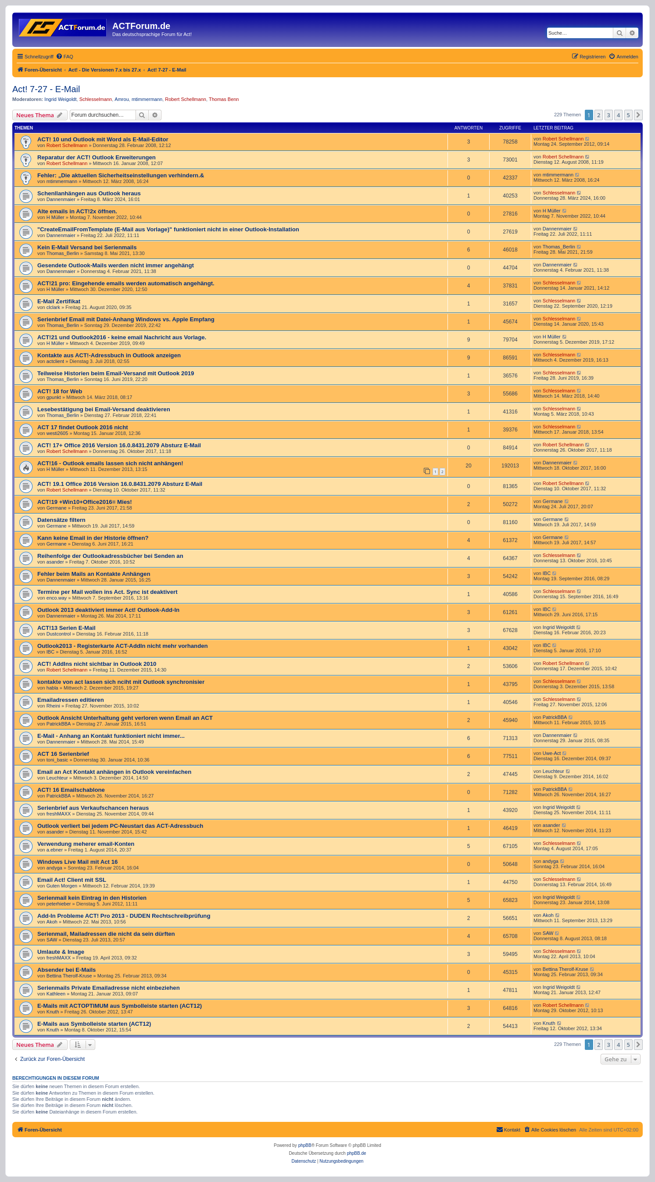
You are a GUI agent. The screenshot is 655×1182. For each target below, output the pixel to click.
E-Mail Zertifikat (58, 301)
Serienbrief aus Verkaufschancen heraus (93, 808)
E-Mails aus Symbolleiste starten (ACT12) (94, 1023)
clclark (53, 307)
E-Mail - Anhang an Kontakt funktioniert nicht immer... (111, 736)
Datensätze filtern (61, 520)
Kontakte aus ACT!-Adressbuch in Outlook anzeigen (109, 355)
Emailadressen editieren (70, 700)
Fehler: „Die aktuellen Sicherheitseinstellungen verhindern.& (120, 175)
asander (55, 561)
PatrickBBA (59, 723)
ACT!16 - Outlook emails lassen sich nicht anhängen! (110, 463)
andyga (54, 867)
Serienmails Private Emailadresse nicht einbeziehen (108, 987)
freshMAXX (59, 813)
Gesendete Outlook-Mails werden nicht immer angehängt (115, 265)
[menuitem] (64, 56)
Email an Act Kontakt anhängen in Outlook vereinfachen (114, 772)
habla (52, 687)
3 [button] (608, 115)
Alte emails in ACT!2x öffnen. (77, 211)
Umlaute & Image (60, 951)
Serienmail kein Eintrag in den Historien (92, 898)
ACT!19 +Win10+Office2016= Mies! (84, 502)
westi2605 (57, 433)
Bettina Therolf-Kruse (69, 975)
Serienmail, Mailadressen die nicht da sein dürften (106, 934)
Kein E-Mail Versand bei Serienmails (86, 247)
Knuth (53, 1011)
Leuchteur (57, 777)
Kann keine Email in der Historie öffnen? (93, 538)
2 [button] (598, 115)
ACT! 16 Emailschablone (71, 790)
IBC (547, 573)
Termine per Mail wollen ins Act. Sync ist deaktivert (107, 592)
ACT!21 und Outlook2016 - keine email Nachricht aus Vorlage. (121, 337)
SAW (52, 939)
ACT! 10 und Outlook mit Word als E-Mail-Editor (102, 139)
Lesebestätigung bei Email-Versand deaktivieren (103, 409)
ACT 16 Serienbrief (63, 754)
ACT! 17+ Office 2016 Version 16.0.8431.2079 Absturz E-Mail (119, 445)
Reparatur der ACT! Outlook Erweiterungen (96, 157)
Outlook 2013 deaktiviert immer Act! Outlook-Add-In (108, 610)
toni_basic (57, 759)
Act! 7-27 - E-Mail (46, 89)
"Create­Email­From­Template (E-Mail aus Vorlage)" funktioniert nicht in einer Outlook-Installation (168, 229)
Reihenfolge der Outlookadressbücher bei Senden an (110, 556)
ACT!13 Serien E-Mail (66, 628)
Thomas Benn (224, 99)
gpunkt (54, 397)
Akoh (52, 921)
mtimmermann (147, 99)
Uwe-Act (552, 753)
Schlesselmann (95, 99)
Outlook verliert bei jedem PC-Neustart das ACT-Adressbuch (120, 826)
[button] (638, 115)
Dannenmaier (61, 199)
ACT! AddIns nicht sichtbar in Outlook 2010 (96, 664)
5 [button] (628, 115)
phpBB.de (356, 1153)
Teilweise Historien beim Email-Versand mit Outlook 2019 (115, 373)
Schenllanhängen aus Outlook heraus (89, 193)
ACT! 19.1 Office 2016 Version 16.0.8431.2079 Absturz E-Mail (119, 484)
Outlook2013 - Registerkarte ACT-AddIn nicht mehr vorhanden (122, 646)
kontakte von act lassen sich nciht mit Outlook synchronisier (120, 682)
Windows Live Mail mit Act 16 (77, 862)
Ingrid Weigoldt (60, 99)
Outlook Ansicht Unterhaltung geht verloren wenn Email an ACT (125, 718)
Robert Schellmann (185, 99)
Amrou (122, 99)
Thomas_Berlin (63, 253)
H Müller (55, 217)
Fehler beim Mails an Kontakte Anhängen (93, 574)
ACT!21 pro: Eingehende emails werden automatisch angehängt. (126, 283)
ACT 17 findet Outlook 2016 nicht (82, 427)
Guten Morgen (62, 885)
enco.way (57, 597)
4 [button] (618, 115)
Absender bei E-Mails (66, 969)
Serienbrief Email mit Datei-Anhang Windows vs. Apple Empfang (126, 319)
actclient (55, 361)
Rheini (53, 705)
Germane (57, 507)
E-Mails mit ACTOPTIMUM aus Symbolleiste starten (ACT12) (119, 1005)
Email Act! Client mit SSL (71, 880)
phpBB (304, 1145)
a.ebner (55, 849)
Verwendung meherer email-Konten (85, 844)
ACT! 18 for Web (59, 391)
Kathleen (56, 993)
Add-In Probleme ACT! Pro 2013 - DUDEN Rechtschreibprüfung (123, 916)
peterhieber (59, 903)
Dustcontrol (59, 633)
